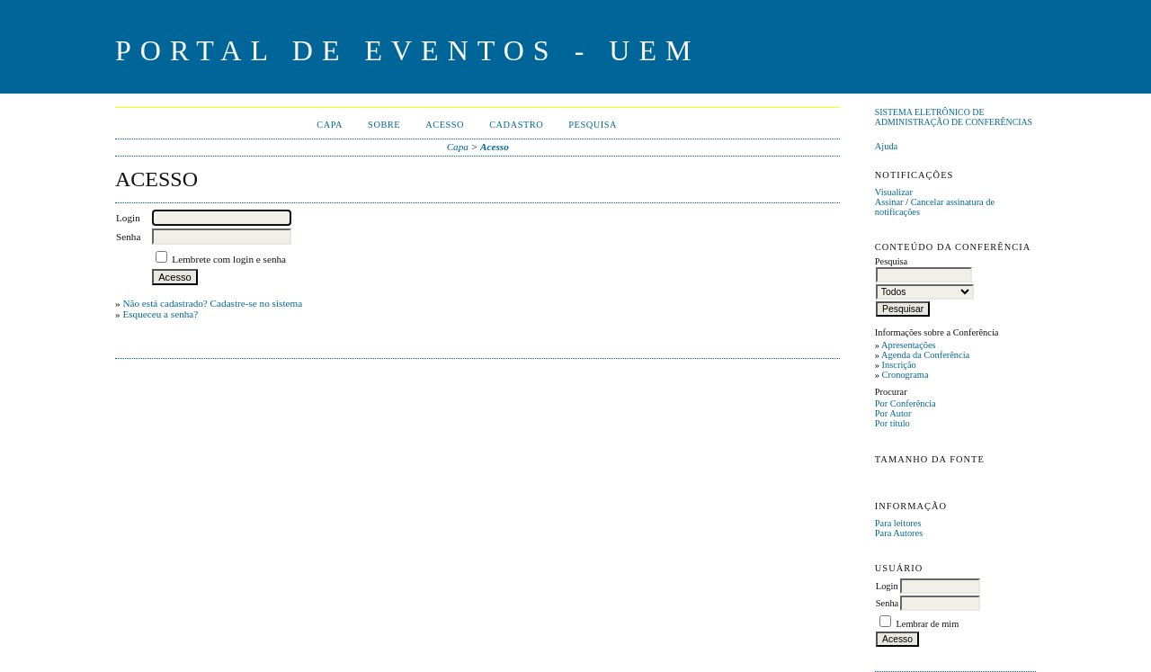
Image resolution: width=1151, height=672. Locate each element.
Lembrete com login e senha (229, 259)
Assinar (889, 202)
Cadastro (516, 125)
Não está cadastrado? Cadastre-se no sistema (212, 303)
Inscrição (899, 365)
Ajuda (886, 146)
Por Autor (893, 413)
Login (887, 586)
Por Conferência (905, 403)
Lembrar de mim (927, 624)
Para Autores (899, 533)
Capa (330, 125)
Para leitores (898, 523)
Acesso (444, 125)
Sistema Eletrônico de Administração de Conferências (953, 117)
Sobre (384, 125)
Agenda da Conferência (925, 355)
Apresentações (908, 345)
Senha (887, 603)
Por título (892, 423)
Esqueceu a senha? (160, 314)
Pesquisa (592, 125)
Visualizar (894, 192)
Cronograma (905, 375)
